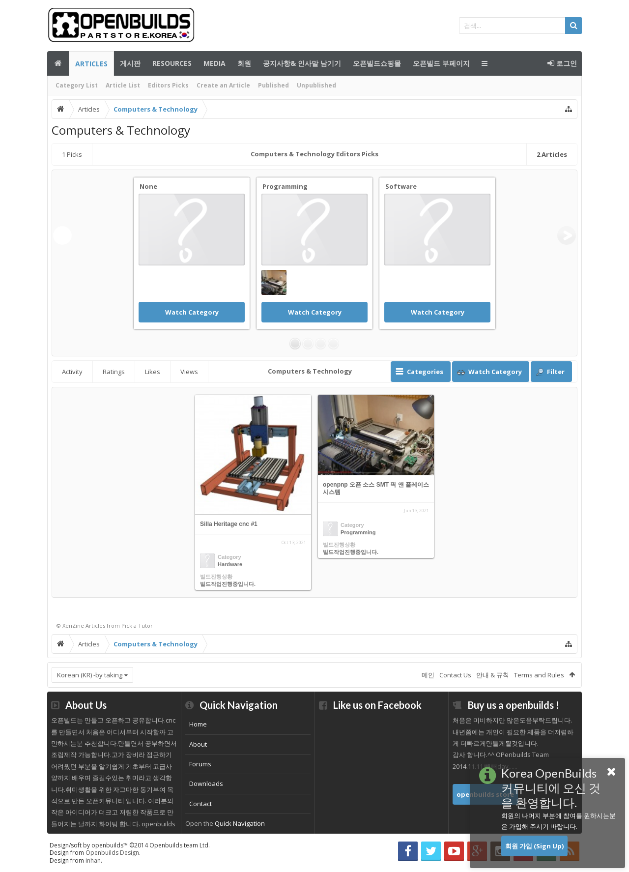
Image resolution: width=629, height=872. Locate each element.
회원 (244, 63)
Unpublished (316, 85)
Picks (72, 154)
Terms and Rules (539, 674)
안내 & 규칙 (492, 674)
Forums (200, 763)
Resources (172, 63)
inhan (93, 860)
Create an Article (223, 85)
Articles (91, 63)
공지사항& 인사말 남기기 (302, 63)
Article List (123, 85)
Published (273, 85)
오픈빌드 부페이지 (441, 63)
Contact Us (455, 674)
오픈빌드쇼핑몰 (377, 63)
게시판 (130, 63)
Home (198, 724)
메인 (58, 63)
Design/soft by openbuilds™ (130, 845)
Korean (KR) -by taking (89, 674)
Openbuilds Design (112, 852)
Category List (77, 85)
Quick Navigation (240, 823)
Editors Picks (168, 85)
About (198, 744)
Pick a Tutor (137, 625)
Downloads (206, 783)
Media (214, 63)
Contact (200, 803)
